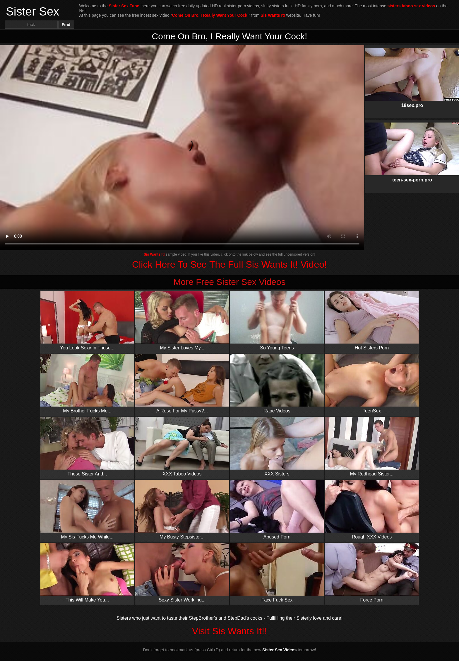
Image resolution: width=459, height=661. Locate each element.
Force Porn (372, 572)
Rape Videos (277, 383)
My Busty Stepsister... (182, 509)
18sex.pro (412, 73)
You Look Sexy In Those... (87, 320)
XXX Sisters (277, 446)
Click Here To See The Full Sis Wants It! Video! (229, 264)
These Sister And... (87, 446)
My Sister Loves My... (182, 320)
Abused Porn (277, 509)
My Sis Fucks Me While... (87, 509)
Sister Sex (32, 11)
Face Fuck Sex (277, 572)
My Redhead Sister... (372, 446)
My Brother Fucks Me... (87, 383)
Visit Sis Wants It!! (229, 631)
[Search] (31, 25)
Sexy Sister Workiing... (182, 572)
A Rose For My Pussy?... (182, 383)
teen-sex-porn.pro (412, 147)
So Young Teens (277, 320)
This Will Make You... (87, 572)
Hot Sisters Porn (372, 320)
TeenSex (372, 383)
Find (66, 24)
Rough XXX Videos (372, 509)
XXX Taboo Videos (182, 446)
